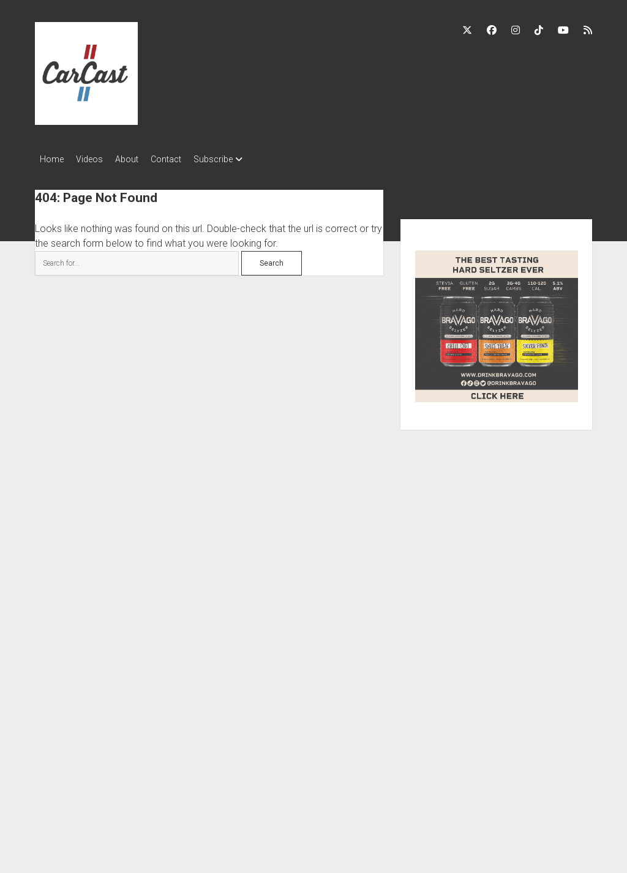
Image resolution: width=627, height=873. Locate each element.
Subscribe (237, 159)
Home (52, 159)
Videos (95, 159)
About (139, 159)
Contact (184, 159)
